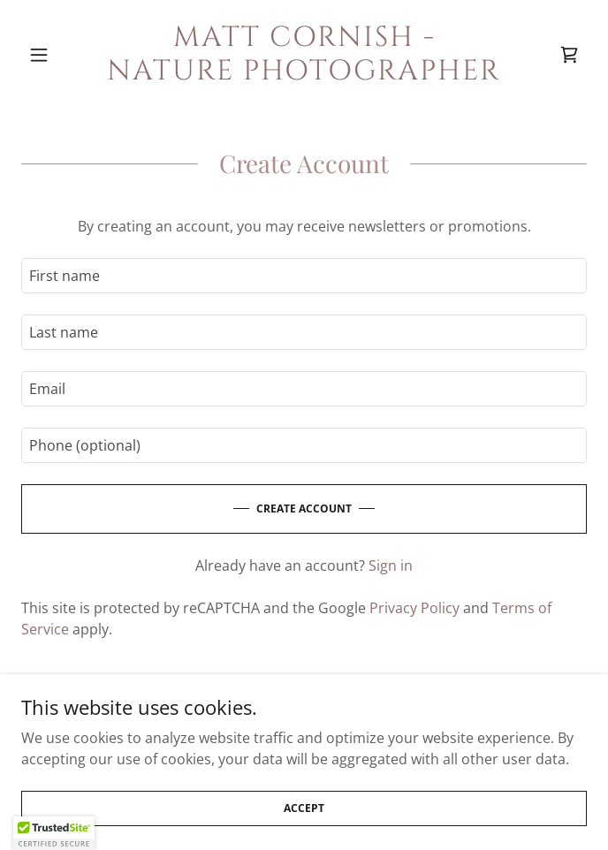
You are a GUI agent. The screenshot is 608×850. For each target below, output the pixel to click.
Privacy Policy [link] (414, 608)
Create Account (304, 508)
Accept (304, 808)
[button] (63, 54)
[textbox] (304, 275)
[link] (304, 55)
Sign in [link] (391, 565)
